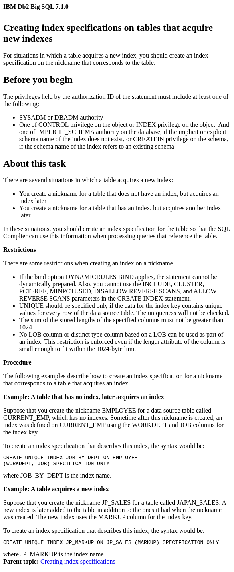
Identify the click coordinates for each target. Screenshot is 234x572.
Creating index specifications (77, 565)
